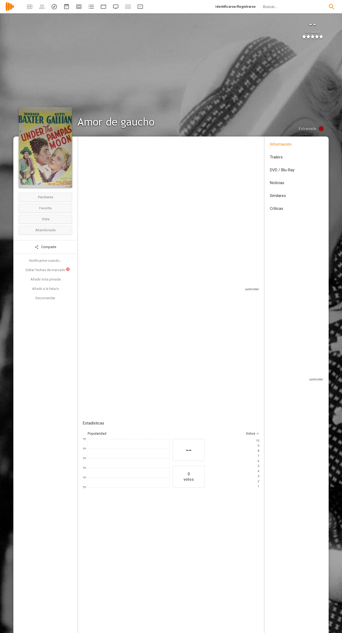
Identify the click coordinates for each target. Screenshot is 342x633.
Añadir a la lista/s (45, 289)
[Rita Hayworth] (227, 594)
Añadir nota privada (45, 279)
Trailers (276, 157)
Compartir (45, 247)
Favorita (45, 208)
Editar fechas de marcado (48, 269)
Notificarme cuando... (45, 261)
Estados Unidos (95, 180)
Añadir (123, 346)
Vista (45, 219)
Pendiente (45, 197)
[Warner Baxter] (99, 594)
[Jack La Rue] (259, 594)
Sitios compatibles (201, 286)
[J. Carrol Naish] (163, 594)
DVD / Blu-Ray (282, 170)
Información (281, 144)
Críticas (276, 208)
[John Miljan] (195, 594)
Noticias (277, 182)
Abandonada (45, 230)
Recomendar (45, 298)
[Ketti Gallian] (131, 594)
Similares (278, 195)
